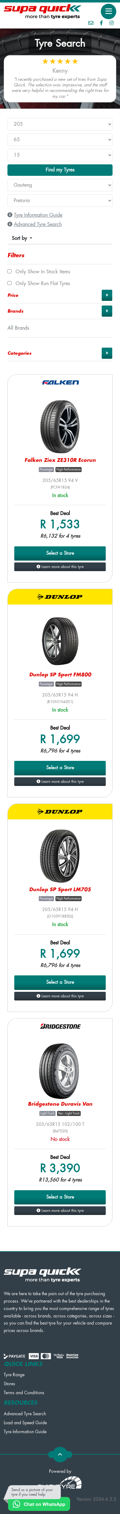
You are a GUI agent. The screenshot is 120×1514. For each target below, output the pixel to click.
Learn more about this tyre (60, 567)
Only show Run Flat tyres (38, 283)
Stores (9, 1384)
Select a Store (60, 553)
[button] (60, 295)
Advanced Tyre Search (25, 1414)
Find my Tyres (60, 169)
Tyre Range (14, 1375)
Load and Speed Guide (25, 1423)
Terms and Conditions (24, 1392)
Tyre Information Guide (25, 1431)
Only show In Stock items (38, 271)
